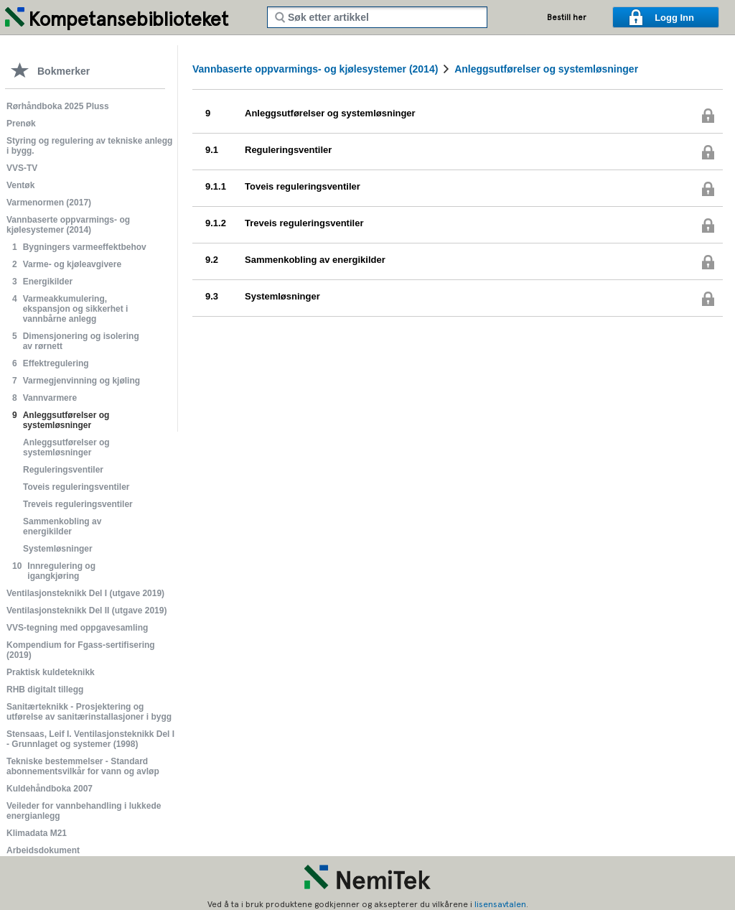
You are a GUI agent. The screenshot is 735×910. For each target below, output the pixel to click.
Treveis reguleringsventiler (78, 504)
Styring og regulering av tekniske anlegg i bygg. (89, 146)
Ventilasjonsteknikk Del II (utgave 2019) (86, 610)
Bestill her (566, 17)
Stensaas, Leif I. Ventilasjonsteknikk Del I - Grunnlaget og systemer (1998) (90, 739)
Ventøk (20, 185)
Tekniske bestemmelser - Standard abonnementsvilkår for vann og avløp (82, 766)
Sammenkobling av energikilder (62, 526)
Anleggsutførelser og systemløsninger (66, 447)
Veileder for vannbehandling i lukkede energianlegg (83, 811)
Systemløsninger (58, 549)
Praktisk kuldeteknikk (50, 672)
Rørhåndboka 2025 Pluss (57, 106)
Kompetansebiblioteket (128, 19)
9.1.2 (215, 223)
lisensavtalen (500, 904)
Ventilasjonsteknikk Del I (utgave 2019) (85, 593)
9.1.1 (215, 186)
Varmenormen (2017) (48, 203)
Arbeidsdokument (43, 850)
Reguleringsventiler (63, 470)
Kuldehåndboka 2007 (49, 789)
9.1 (211, 149)
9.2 (211, 259)
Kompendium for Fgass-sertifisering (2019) (80, 650)
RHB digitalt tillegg (44, 689)
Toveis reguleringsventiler (76, 487)
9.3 (211, 296)
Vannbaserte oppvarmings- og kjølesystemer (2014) (68, 225)
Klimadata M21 (36, 833)
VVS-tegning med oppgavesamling (77, 628)
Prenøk (21, 124)
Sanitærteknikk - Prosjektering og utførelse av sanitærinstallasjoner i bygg (89, 712)
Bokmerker (63, 71)
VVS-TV (21, 168)
